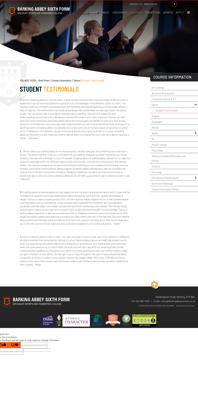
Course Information (61, 80)
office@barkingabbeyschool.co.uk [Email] (178, 301)
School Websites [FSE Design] (181, 306)
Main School (150, 4)
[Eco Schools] (98, 320)
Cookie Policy (144, 306)
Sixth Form (43, 80)
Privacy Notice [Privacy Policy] (157, 306)
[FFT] (126, 320)
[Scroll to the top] (155, 285)
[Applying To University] (120, 7)
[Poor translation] (15, 345)
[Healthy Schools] (113, 320)
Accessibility (169, 306)
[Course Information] (136, 7)
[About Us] (105, 7)
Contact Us (136, 4)
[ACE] (73, 320)
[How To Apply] (180, 7)
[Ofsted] (48, 320)
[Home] (39, 16)
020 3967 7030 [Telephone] (143, 301)
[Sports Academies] (168, 7)
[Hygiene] (144, 320)
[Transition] (152, 7)
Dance (76, 80)
